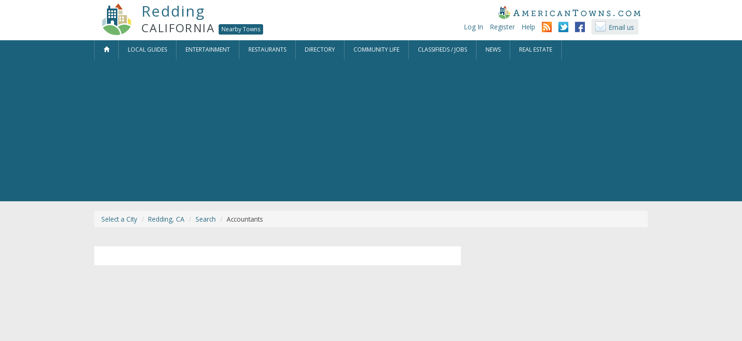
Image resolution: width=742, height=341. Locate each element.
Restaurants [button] (267, 49)
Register (502, 26)
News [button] (493, 49)
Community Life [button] (376, 49)
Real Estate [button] (535, 49)
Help (528, 26)
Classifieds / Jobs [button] (442, 49)
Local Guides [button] (147, 49)
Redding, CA (166, 219)
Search (205, 219)
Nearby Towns (240, 29)
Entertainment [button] (208, 49)
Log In (473, 26)
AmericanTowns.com (569, 12)
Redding (173, 11)
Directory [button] (320, 49)
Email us (621, 27)
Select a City (119, 219)
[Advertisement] (371, 130)
